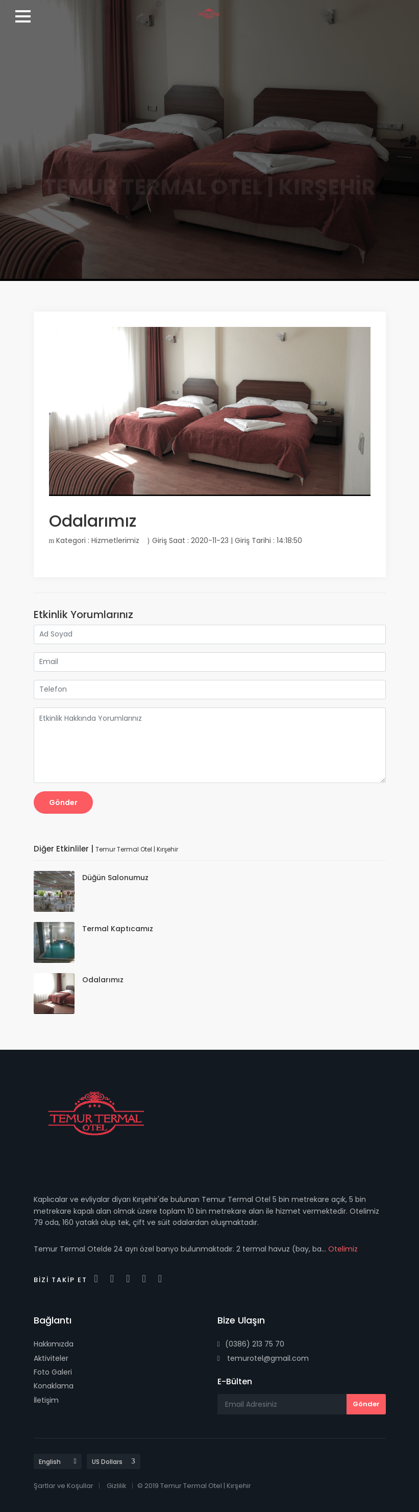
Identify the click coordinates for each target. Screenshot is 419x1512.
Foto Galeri (53, 1372)
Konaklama (53, 1386)
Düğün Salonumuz (115, 877)
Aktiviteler (51, 1358)
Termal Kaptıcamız (117, 929)
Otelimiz (343, 1249)
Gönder (63, 802)
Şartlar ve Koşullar (63, 1486)
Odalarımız (103, 980)
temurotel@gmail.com (263, 1358)
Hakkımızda (53, 1344)
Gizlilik (117, 1486)
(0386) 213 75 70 (250, 1344)
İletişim (46, 1400)
